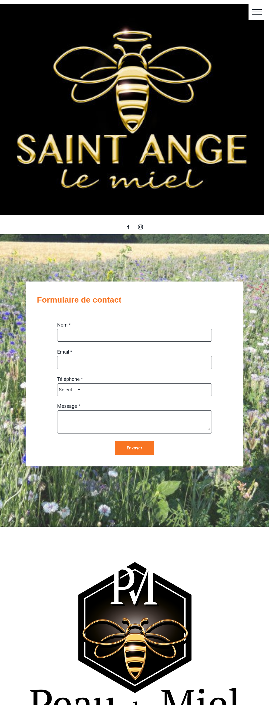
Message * (68, 406)
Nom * (64, 325)
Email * (64, 352)
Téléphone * (70, 379)
